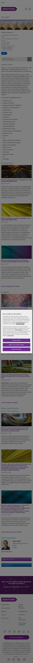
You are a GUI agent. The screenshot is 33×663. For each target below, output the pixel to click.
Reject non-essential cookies (16, 344)
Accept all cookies (16, 349)
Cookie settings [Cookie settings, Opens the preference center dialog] (16, 340)
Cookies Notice (20, 323)
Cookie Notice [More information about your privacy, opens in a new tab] (10, 335)
